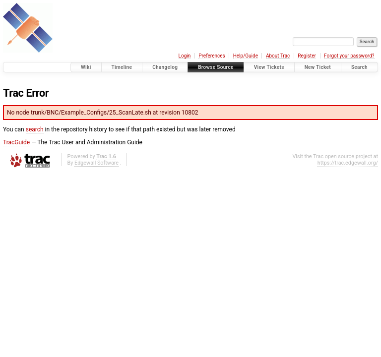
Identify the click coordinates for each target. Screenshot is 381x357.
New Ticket (318, 67)
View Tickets (269, 67)
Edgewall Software (96, 163)
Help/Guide (245, 56)
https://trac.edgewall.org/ (348, 163)
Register (307, 56)
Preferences (211, 56)
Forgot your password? (349, 56)
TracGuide (16, 142)
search (35, 129)
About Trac (278, 56)
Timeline (122, 67)
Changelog (165, 67)
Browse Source (216, 67)
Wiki (86, 67)
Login (185, 56)
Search (359, 67)
